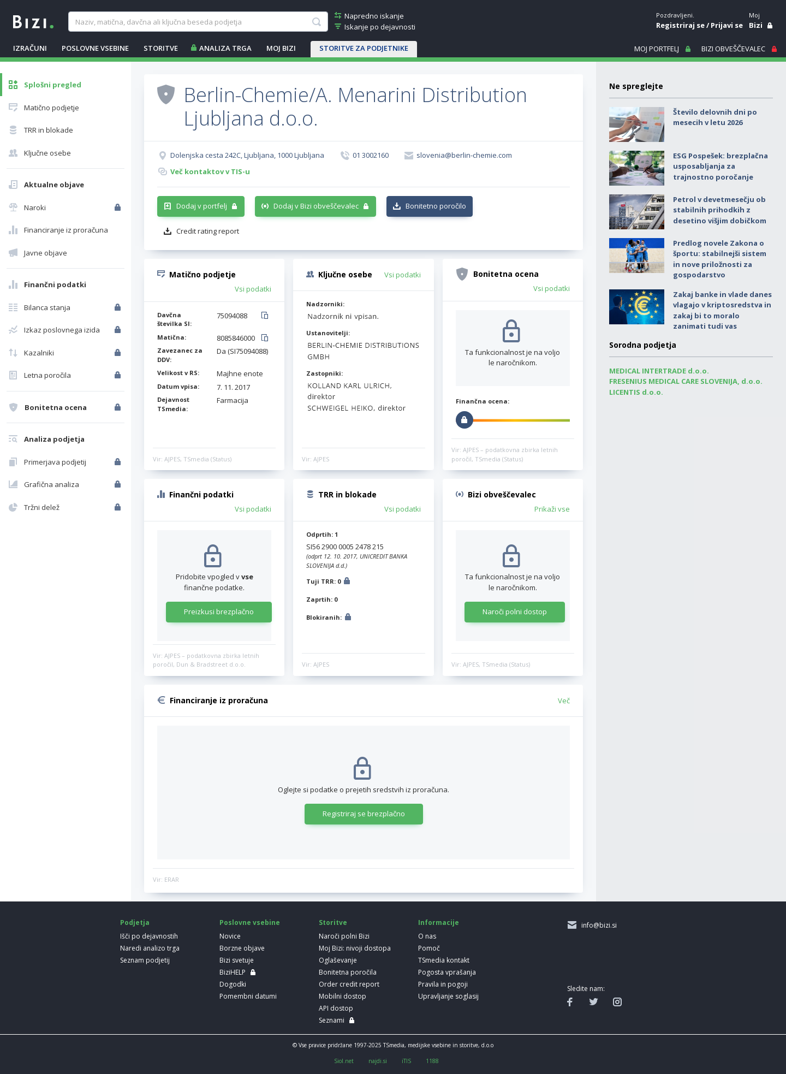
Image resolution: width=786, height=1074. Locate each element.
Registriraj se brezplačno (364, 813)
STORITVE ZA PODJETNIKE (363, 48)
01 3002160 (371, 155)
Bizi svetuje (236, 960)
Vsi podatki (253, 289)
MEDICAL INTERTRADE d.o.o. (659, 371)
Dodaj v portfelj (201, 206)
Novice (230, 936)
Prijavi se (727, 25)
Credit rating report (207, 231)
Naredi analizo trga (150, 948)
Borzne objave (242, 948)
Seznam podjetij (145, 960)
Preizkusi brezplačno (219, 611)
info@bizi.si (597, 925)
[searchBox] (197, 21)
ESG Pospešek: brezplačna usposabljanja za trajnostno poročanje (720, 166)
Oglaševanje (338, 960)
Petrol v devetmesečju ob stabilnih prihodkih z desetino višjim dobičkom (719, 210)
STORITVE (161, 48)
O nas (427, 936)
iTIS (406, 1061)
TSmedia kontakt (443, 960)
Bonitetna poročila (348, 972)
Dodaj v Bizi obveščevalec (316, 206)
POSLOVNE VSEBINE (95, 48)
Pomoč (429, 948)
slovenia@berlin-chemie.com (464, 155)
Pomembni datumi (248, 996)
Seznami (331, 1020)
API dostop (336, 1008)
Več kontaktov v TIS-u (210, 171)
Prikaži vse (552, 509)
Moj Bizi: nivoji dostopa (355, 948)
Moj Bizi (281, 48)
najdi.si (377, 1061)
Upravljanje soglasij (448, 996)
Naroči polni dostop (515, 611)
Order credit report (349, 984)
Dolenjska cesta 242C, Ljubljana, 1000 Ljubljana (247, 155)
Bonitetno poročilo (436, 206)
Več (564, 700)
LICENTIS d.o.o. (636, 392)
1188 (432, 1061)
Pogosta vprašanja (447, 972)
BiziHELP (232, 972)
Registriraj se (680, 25)
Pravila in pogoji (443, 984)
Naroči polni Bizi (344, 936)
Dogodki (232, 984)
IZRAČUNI (30, 48)
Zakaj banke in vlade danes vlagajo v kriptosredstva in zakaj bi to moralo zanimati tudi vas (722, 310)
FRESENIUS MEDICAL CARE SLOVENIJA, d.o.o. (686, 381)
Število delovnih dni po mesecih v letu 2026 (715, 117)
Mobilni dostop (342, 996)
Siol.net (344, 1061)
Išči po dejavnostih (149, 936)
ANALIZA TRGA (225, 48)
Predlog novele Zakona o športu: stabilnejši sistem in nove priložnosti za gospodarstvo (719, 259)
